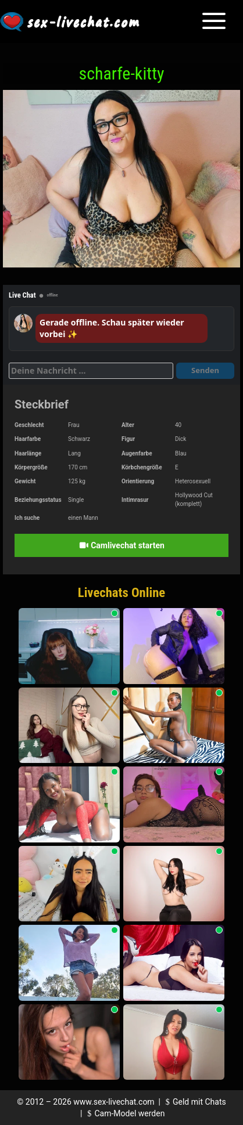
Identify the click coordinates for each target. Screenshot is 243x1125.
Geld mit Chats (194, 1101)
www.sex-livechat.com (113, 1101)
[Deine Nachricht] (91, 371)
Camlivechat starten (121, 545)
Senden (205, 370)
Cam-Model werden (124, 1113)
